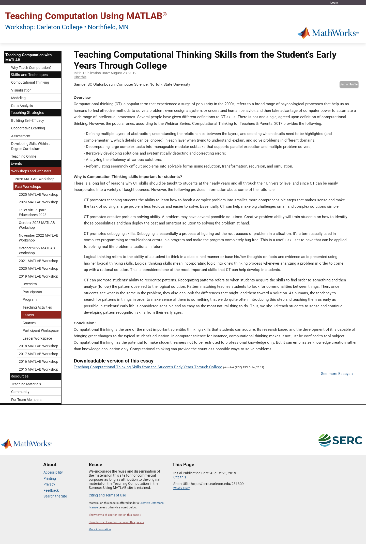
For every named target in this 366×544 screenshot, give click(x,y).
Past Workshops (28, 187)
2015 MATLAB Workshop (38, 369)
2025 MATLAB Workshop (38, 194)
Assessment (20, 136)
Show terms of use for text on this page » (115, 515)
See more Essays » (337, 373)
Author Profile (349, 84)
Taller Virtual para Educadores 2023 (33, 212)
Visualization (21, 90)
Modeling (18, 98)
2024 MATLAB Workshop (38, 202)
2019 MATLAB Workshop (38, 276)
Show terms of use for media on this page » (116, 522)
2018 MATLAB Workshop (38, 346)
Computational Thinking (30, 82)
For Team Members (26, 400)
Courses (29, 323)
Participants (32, 292)
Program (30, 299)
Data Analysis (22, 106)
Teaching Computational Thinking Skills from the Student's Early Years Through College (148, 367)
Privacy (49, 484)
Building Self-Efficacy (27, 120)
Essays (28, 315)
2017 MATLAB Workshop (38, 354)
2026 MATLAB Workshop (34, 179)
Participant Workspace (40, 330)
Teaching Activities (37, 307)
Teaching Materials (26, 384)
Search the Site (55, 496)
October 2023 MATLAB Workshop (37, 225)
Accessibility (53, 472)
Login (334, 2)
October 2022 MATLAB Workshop (37, 250)
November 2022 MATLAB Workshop (38, 238)
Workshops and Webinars (31, 171)
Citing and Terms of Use (107, 495)
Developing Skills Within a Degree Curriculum (31, 146)
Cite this (80, 77)
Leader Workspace (37, 338)
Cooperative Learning (28, 128)
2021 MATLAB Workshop (38, 261)
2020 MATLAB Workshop (38, 268)
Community (20, 392)
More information (100, 529)
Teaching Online (23, 156)
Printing (49, 478)
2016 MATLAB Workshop (38, 361)
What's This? (181, 488)
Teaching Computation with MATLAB (28, 57)
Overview (30, 284)
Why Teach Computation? (31, 68)
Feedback (51, 490)
